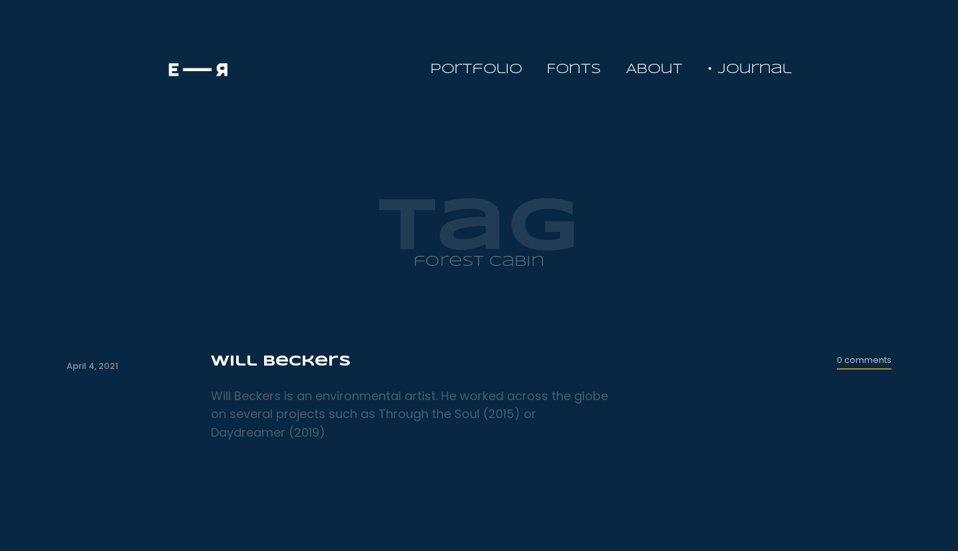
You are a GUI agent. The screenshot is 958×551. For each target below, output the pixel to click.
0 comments (864, 360)
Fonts (574, 69)
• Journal (749, 69)
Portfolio (476, 69)
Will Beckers (281, 361)
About (654, 69)
